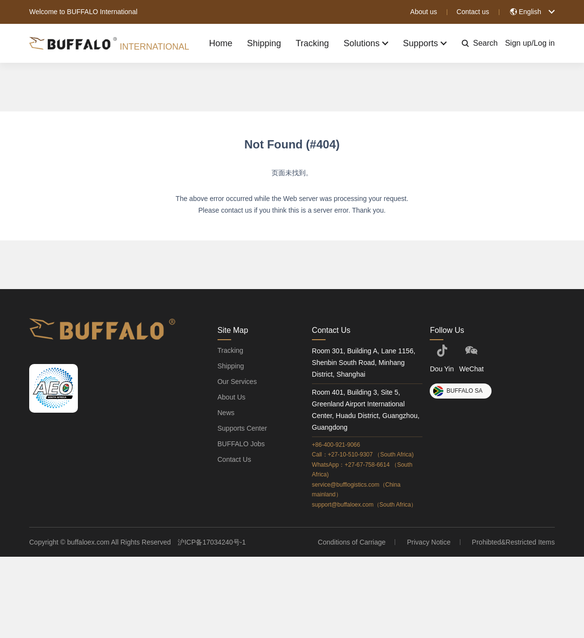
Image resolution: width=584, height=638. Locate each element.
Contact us (472, 12)
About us (423, 12)
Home (215, 43)
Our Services (237, 381)
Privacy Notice (429, 542)
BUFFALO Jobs (241, 444)
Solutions (364, 43)
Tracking (309, 43)
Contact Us (234, 459)
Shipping (260, 43)
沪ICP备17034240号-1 (212, 542)
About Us (232, 397)
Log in (544, 43)
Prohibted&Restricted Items (513, 542)
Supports (424, 43)
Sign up (518, 43)
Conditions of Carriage (352, 542)
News (226, 413)
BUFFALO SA (457, 391)
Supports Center (242, 428)
